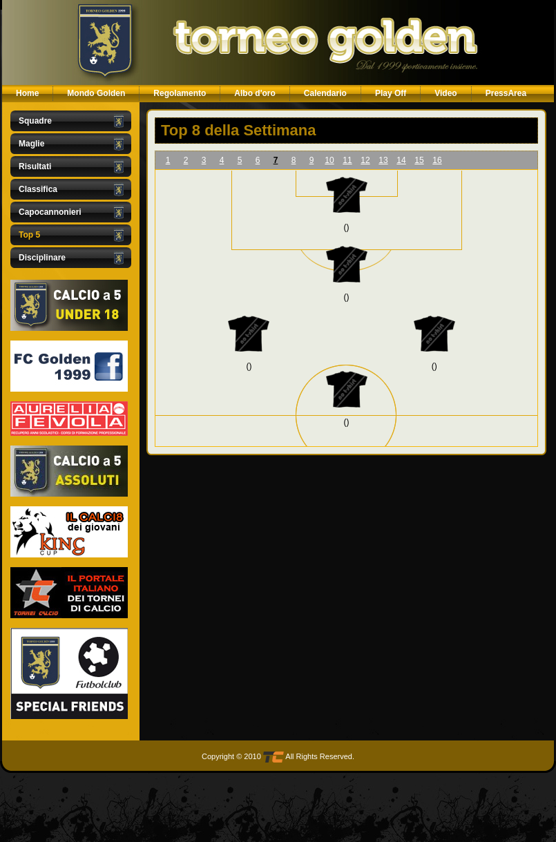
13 (382, 160)
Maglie (31, 144)
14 (400, 160)
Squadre (35, 121)
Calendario (325, 93)
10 (329, 160)
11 (347, 160)
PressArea (506, 93)
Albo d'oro (255, 93)
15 (418, 160)
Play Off (390, 93)
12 (365, 160)
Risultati (35, 166)
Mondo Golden (96, 93)
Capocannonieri (50, 212)
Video (445, 93)
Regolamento (179, 93)
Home (27, 93)
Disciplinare (42, 257)
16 (436, 160)
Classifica (38, 189)
